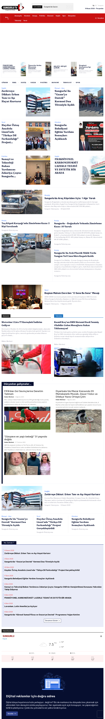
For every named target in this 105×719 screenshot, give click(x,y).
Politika (4, 156)
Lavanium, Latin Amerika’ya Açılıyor (20, 601)
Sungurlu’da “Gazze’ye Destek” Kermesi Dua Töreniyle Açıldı (64, 97)
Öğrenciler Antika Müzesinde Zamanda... (35, 67)
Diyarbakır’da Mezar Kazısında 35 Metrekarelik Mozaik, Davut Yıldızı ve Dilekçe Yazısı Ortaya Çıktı (76, 389)
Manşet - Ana (59, 88)
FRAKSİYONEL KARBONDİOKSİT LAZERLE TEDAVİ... (8, 67)
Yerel (3, 122)
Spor (46, 289)
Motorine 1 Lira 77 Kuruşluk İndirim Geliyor (24, 320)
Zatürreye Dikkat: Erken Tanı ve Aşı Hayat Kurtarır (67, 489)
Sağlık (4, 88)
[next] (71, 6)
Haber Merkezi (7, 337)
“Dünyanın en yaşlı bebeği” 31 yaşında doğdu (25, 433)
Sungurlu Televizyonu (51, 208)
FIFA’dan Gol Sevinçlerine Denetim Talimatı (23, 387)
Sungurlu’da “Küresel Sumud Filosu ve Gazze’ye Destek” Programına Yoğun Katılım (42, 610)
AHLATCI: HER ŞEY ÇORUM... (59, 67)
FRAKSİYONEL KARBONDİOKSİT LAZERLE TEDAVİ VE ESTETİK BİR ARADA (65, 165)
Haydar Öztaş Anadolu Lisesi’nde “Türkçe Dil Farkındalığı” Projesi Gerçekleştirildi (42, 565)
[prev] (67, 6)
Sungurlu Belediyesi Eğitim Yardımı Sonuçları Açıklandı (83, 517)
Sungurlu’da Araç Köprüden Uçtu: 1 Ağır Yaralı (65, 198)
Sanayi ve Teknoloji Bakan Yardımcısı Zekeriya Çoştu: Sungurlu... (11, 165)
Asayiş (47, 196)
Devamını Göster (52, 616)
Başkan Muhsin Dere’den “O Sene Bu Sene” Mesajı (67, 292)
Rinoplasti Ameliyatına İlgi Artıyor (86, 67)
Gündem (58, 122)
